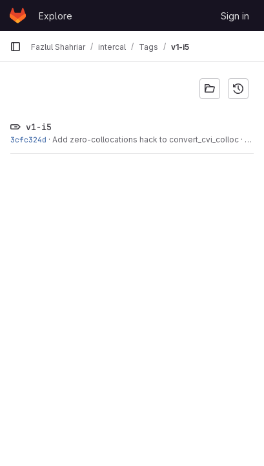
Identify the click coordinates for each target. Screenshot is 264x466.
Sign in (235, 15)
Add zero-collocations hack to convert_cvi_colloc (145, 139)
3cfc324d (28, 139)
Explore (55, 15)
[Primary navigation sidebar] (15, 46)
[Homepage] (17, 15)
